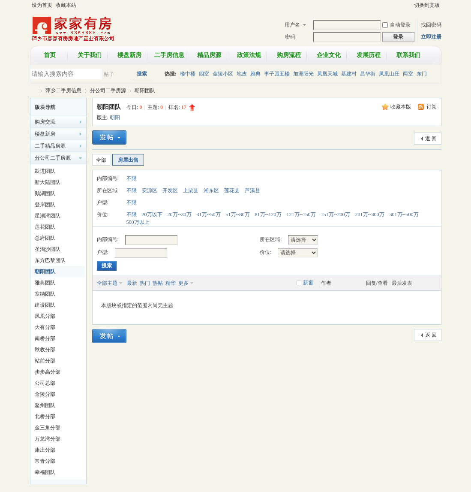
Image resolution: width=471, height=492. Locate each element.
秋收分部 (45, 350)
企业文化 (329, 55)
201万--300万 (369, 214)
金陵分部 (45, 394)
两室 (408, 74)
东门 (422, 74)
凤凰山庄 (389, 74)
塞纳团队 (45, 294)
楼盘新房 (129, 55)
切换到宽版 (427, 5)
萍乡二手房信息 (63, 91)
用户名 (292, 25)
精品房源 (209, 55)
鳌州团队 (45, 405)
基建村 (349, 74)
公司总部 (45, 383)
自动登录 (396, 25)
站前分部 (45, 361)
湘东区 (211, 190)
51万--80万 (238, 214)
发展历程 (369, 55)
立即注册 (431, 37)
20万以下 (152, 214)
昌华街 (367, 74)
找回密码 (431, 25)
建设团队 (45, 305)
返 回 (431, 139)
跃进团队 (45, 171)
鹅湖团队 (45, 193)
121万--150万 (301, 214)
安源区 (149, 190)
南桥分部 (45, 338)
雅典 (255, 74)
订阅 (431, 107)
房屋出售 (128, 160)
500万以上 (138, 222)
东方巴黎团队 (50, 260)
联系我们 (408, 55)
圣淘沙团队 (47, 249)
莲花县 (232, 190)
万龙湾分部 (47, 439)
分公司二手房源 (108, 91)
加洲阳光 (303, 74)
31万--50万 (209, 214)
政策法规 (249, 55)
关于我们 (90, 55)
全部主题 (107, 283)
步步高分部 (47, 372)
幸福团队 (45, 472)
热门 (145, 283)
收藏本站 (66, 5)
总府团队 (45, 238)
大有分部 (45, 327)
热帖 (158, 283)
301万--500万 (404, 214)
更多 (183, 283)
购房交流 (45, 122)
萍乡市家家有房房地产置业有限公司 (33, 91)
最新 (132, 283)
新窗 (308, 283)
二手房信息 (169, 55)
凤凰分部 (45, 316)
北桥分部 (45, 417)
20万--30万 (180, 214)
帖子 (109, 74)
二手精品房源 (50, 146)
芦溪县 (252, 190)
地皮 (242, 74)
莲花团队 (45, 227)
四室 (204, 74)
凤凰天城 (327, 74)
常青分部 (45, 461)
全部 (101, 160)
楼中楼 (187, 74)
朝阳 (115, 118)
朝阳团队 (145, 91)
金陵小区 (223, 74)
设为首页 (42, 5)
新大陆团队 (47, 182)
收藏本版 (401, 107)
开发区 (170, 190)
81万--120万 (268, 214)
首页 (50, 55)
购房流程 (289, 55)
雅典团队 (45, 283)
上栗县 (190, 190)
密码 (290, 37)
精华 (170, 283)
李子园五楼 (277, 74)
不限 (131, 178)
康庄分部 (45, 450)
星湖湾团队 (47, 216)
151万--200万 (335, 214)
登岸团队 (45, 205)
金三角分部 (47, 428)
